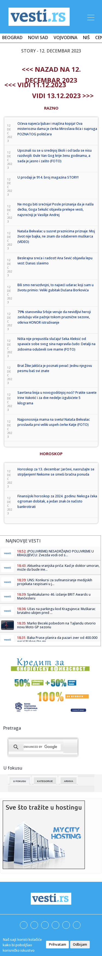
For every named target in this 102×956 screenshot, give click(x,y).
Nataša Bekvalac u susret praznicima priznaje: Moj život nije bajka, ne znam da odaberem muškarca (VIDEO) (56, 236)
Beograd (12, 37)
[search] (42, 747)
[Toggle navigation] (90, 16)
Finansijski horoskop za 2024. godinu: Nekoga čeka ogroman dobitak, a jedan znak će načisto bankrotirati (57, 501)
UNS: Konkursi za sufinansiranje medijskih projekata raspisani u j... (54, 582)
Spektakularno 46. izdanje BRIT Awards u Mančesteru (54, 596)
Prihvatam (57, 944)
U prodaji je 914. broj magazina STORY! (48, 177)
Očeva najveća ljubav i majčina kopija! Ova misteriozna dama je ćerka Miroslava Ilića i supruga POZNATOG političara (57, 128)
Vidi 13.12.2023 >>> (63, 95)
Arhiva (68, 781)
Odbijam (80, 944)
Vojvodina (66, 37)
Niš (86, 37)
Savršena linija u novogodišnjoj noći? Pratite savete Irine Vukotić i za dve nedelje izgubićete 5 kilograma (57, 397)
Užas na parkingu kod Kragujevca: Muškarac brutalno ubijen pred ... (56, 611)
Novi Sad (38, 37)
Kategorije (45, 781)
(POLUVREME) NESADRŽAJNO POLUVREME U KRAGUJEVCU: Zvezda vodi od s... (55, 553)
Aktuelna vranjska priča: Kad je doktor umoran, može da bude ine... (58, 567)
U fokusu (19, 781)
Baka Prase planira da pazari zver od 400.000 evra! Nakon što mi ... (57, 639)
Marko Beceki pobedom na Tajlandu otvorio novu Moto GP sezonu (56, 625)
